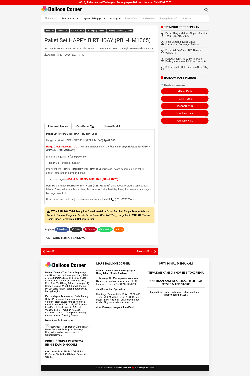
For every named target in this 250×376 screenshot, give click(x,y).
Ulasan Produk (112, 132)
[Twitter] (76, 235)
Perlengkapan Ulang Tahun (120, 30)
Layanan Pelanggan (94, 19)
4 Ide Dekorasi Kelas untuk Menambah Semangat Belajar (182, 43)
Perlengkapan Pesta (96, 30)
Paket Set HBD (77, 30)
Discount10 (62, 30)
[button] (119, 235)
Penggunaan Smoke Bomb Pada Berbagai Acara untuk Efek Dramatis (185, 60)
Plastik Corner (185, 98)
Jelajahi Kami (70, 19)
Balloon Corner (114, 373)
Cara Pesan (85, 132)
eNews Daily (185, 91)
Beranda (50, 18)
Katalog (116, 19)
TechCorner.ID (185, 106)
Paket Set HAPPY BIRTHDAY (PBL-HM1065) (93, 42)
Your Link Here (184, 113)
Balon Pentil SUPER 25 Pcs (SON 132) (186, 67)
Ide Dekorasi (149, 18)
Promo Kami (131, 18)
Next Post (52, 256)
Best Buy (50, 30)
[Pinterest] (90, 235)
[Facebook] (62, 235)
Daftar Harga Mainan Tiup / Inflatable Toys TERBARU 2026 (186, 34)
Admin (51, 60)
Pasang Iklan (168, 18)
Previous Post (145, 256)
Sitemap (186, 18)
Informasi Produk (58, 132)
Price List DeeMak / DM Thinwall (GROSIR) (183, 51)
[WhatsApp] (105, 235)
